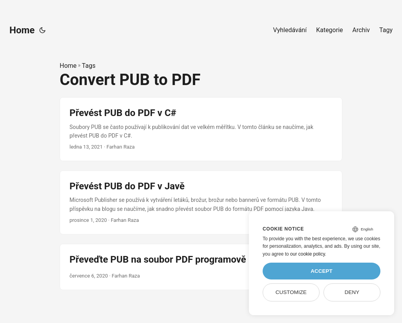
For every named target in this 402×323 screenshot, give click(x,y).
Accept (322, 271)
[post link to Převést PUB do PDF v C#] (201, 129)
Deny (352, 292)
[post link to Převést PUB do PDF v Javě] (201, 202)
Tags (89, 65)
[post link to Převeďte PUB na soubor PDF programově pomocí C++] (201, 267)
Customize (291, 292)
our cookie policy (307, 254)
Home (22, 30)
